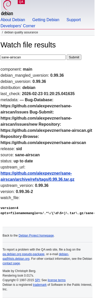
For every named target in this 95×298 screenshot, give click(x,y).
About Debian (13, 20)
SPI (37, 280)
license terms (57, 280)
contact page (11, 263)
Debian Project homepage (36, 235)
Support (74, 20)
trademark (40, 285)
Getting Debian (45, 20)
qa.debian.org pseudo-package (23, 254)
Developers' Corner (18, 26)
